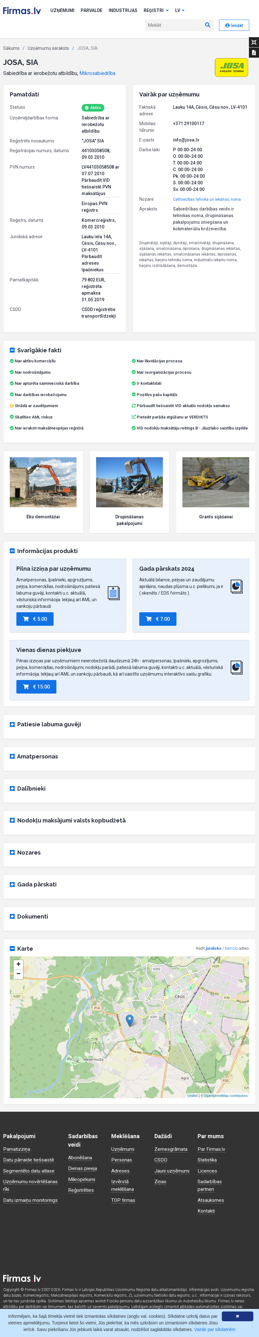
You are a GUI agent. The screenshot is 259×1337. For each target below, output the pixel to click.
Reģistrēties (81, 1190)
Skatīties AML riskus (34, 417)
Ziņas (160, 1181)
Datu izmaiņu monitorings (31, 1199)
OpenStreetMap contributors (226, 1096)
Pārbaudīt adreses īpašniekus (93, 263)
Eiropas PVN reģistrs (94, 207)
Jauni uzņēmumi (172, 1170)
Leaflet (192, 1096)
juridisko (214, 948)
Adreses (120, 1170)
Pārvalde (91, 10)
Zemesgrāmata (171, 1149)
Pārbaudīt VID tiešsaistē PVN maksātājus (96, 187)
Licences (208, 1170)
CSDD (161, 1160)
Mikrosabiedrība (97, 73)
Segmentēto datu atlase (29, 1170)
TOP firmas (123, 1199)
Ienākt (234, 25)
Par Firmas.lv (212, 1149)
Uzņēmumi (62, 10)
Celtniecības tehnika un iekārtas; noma (207, 199)
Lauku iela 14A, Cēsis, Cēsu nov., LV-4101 (99, 243)
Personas (122, 1160)
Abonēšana (80, 1158)
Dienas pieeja (83, 1168)
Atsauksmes (211, 1199)
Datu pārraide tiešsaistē (29, 1160)
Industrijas (123, 10)
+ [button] (18, 965)
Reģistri (156, 10)
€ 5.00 (35, 619)
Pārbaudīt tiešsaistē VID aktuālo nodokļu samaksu (181, 405)
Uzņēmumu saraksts (48, 48)
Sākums (11, 48)
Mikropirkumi (82, 1179)
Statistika (208, 1160)
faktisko (231, 948)
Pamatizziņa (17, 1149)
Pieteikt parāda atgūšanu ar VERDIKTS (172, 417)
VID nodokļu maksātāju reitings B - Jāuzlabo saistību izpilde (192, 428)
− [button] (18, 974)
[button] (231, 67)
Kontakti (207, 1210)
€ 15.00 (36, 687)
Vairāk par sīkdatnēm (214, 1329)
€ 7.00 (158, 619)
